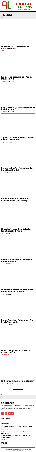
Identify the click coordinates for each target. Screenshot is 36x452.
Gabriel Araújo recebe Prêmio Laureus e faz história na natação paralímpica (17, 427)
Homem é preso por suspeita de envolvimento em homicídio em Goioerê (18, 108)
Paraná (3, 203)
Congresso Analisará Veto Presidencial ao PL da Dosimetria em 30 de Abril (17, 169)
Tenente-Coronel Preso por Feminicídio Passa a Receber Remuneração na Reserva (17, 291)
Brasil (3, 50)
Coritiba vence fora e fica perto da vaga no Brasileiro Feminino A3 (17, 432)
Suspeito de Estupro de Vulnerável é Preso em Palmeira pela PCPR (16, 78)
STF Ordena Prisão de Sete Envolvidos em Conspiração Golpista (15, 47)
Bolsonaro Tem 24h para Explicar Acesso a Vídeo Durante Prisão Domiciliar (17, 321)
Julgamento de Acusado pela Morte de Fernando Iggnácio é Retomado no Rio (17, 139)
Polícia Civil (4, 81)
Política (3, 172)
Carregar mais (18, 387)
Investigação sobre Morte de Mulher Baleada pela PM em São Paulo (16, 260)
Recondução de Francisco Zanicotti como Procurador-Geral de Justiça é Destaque (15, 199)
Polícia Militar (5, 354)
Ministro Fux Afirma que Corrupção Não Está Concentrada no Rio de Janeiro (16, 230)
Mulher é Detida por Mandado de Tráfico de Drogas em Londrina (15, 351)
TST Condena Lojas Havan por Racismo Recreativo (17, 381)
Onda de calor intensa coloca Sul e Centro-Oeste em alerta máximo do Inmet (16, 436)
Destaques (3, 429)
